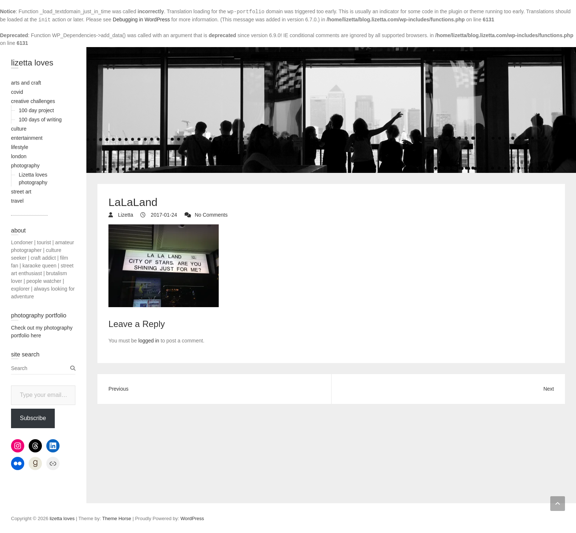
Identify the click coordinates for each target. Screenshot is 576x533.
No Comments (211, 215)
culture (18, 129)
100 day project (36, 110)
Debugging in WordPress (141, 19)
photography (25, 165)
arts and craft (26, 83)
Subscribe (33, 418)
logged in (148, 341)
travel (17, 201)
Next (548, 389)
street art (21, 192)
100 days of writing (40, 119)
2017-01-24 (163, 215)
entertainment (27, 138)
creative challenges (33, 101)
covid (17, 92)
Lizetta (125, 215)
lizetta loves (32, 62)
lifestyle (19, 147)
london (18, 156)
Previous (118, 389)
